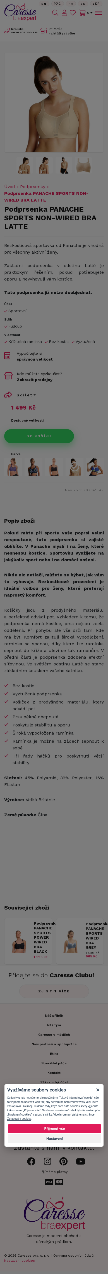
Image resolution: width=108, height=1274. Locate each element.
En (44, 3)
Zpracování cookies (19, 1118)
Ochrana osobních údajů (73, 1255)
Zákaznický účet (54, 1082)
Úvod (9, 186)
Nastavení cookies (19, 1261)
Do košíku (39, 436)
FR (70, 3)
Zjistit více (54, 991)
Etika (54, 1054)
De (83, 3)
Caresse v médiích (54, 1035)
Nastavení (54, 1139)
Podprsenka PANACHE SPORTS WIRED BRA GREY (93, 936)
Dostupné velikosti (27, 420)
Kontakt (54, 1073)
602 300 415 (24, 32)
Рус (57, 3)
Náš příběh (54, 1016)
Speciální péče (54, 1063)
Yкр (96, 3)
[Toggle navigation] (98, 12)
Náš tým (54, 1025)
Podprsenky (32, 186)
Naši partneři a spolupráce (54, 1044)
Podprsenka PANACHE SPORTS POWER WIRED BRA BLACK (41, 937)
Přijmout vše (54, 1128)
